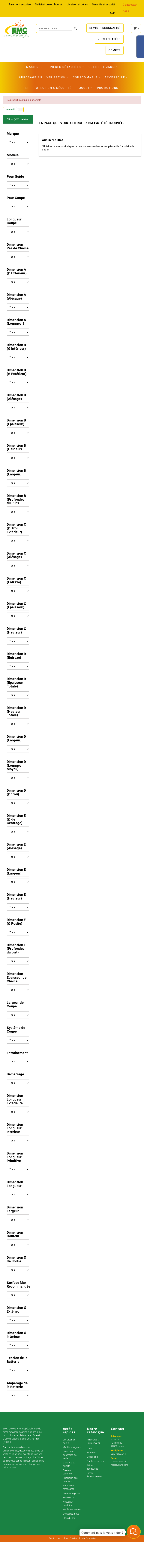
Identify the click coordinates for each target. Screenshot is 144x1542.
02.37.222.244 (118, 1453)
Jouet (84, 87)
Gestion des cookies (58, 1538)
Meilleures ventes (72, 1509)
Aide (112, 13)
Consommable (85, 77)
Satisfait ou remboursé (48, 4)
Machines (34, 67)
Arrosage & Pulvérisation (42, 77)
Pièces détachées (65, 67)
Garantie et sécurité (103, 4)
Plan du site (69, 1518)
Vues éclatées (109, 39)
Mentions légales (72, 1447)
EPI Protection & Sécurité (49, 87)
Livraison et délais (77, 4)
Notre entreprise (71, 1493)
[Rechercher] (57, 28)
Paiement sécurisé (20, 4)
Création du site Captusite (82, 1538)
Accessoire (115, 77)
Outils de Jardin (103, 67)
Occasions (92, 1456)
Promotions (107, 87)
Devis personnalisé (105, 28)
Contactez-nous (71, 1513)
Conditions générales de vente (69, 1455)
